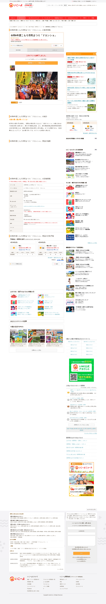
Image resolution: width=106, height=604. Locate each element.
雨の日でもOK (75, 5)
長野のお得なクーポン (15, 526)
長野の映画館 (33, 531)
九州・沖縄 (70, 20)
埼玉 (33, 20)
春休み (69, 5)
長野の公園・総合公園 (55, 526)
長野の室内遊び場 (25, 531)
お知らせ (55, 50)
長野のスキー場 (22, 535)
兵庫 (59, 20)
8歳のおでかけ (74, 354)
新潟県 (76, 428)
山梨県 (93, 428)
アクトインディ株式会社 (76, 576)
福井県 (89, 428)
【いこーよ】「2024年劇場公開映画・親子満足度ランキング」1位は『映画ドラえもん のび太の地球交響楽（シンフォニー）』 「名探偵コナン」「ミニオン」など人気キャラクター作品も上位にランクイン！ (40, 565)
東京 (24, 20)
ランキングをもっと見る (90, 433)
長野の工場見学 (13, 522)
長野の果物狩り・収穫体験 (16, 537)
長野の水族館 (58, 531)
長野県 (81, 430)
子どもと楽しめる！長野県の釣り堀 (75, 454)
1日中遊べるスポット (92, 5)
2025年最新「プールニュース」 (39, 542)
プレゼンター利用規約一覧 (49, 579)
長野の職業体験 (49, 522)
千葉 (30, 20)
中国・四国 (63, 20)
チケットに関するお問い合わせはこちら (81, 557)
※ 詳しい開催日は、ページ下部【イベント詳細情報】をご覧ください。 (29, 39)
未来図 (77, 581)
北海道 (17, 20)
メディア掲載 (46, 586)
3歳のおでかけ (89, 344)
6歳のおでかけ (74, 351)
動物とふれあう (83, 5)
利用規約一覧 (30, 581)
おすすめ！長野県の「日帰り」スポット (76, 440)
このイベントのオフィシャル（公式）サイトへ (34, 206)
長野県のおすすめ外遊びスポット (75, 458)
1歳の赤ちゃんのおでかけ (89, 341)
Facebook (29, 588)
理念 (61, 581)
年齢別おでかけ (59, 18)
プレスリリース (79, 586)
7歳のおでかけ (89, 351)
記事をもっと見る (36, 350)
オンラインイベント (34, 18)
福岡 (75, 20)
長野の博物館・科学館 (42, 531)
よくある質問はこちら (81, 559)
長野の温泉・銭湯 (14, 535)
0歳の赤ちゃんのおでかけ (74, 341)
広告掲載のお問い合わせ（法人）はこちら (81, 549)
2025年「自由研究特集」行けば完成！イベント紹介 (21, 543)
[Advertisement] (36, 135)
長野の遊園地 (13, 518)
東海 (37, 20)
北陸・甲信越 (45, 20)
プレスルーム (46, 584)
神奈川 (27, 20)
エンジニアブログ (64, 588)
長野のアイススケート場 (32, 535)
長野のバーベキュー (28, 518)
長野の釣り (36, 518)
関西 (51, 20)
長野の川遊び (13, 527)
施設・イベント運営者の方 (33, 579)
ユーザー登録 (13, 548)
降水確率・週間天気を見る (55, 257)
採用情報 (62, 586)
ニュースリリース (31, 586)
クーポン (36, 50)
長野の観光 (55, 518)
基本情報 (18, 50)
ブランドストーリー (80, 579)
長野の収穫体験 (41, 522)
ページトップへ (91, 509)
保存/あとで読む (76, 1)
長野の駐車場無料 (35, 526)
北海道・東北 (12, 20)
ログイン (94, 1)
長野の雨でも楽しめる (15, 531)
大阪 (53, 20)
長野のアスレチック (44, 526)
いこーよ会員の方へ (81, 561)
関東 (22, 20)
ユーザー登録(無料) (86, 1)
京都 (56, 20)
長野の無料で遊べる (25, 526)
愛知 (39, 20)
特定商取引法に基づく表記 (33, 591)
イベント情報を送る (17, 45)
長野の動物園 (20, 518)
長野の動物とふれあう (32, 522)
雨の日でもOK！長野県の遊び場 (74, 447)
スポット (13, 18)
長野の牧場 (42, 518)
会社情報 (78, 584)
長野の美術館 (51, 531)
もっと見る (59, 569)
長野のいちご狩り (51, 535)
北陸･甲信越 (70, 428)
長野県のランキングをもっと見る (81, 424)
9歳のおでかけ (89, 354)
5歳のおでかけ (89, 348)
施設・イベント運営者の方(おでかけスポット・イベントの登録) (32, 548)
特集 (93, 18)
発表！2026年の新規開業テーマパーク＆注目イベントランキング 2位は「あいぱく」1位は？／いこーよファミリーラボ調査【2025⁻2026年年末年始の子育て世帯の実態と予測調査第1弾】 (40, 555)
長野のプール (49, 518)
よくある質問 (46, 581)
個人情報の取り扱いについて (81, 547)
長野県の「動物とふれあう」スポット (76, 444)
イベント (21, 18)
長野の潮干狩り (42, 535)
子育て (84, 18)
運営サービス (63, 584)
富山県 (80, 428)
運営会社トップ (63, 579)
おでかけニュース (73, 18)
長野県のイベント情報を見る (36, 63)
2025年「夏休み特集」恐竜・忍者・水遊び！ (20, 542)
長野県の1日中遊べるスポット (74, 451)
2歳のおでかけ (74, 344)
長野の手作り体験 (22, 522)
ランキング (47, 18)
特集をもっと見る (92, 242)
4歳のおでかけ (74, 348)
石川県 (84, 428)
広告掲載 (29, 584)
